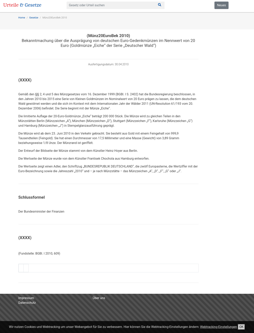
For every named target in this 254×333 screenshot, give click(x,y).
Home (21, 17)
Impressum (26, 298)
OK (241, 327)
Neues (221, 5)
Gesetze (33, 17)
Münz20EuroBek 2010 (54, 17)
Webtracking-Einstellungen (218, 327)
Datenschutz (27, 303)
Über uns (99, 298)
